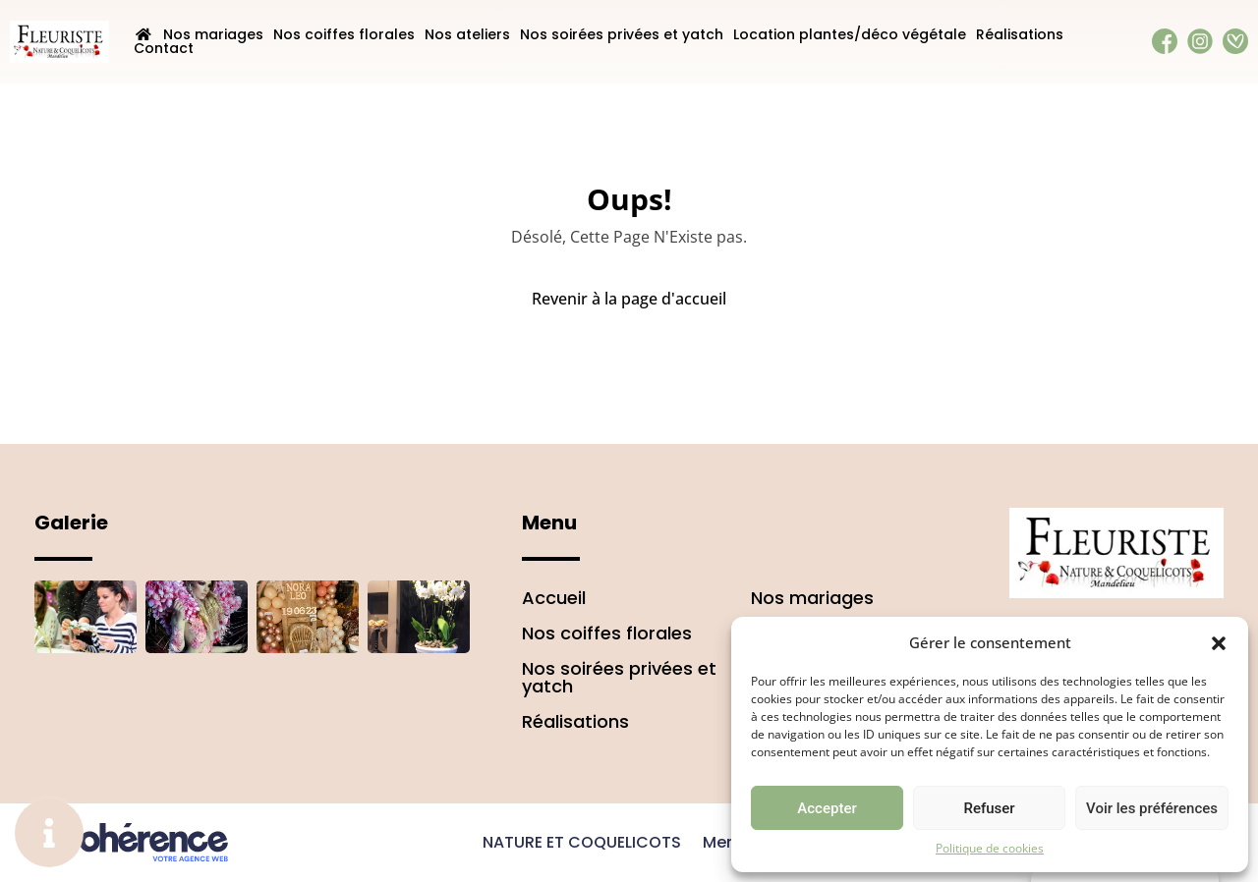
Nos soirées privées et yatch (621, 34)
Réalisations (1019, 34)
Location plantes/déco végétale (849, 34)
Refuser (988, 808)
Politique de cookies (990, 848)
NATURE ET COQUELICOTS (582, 842)
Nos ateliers (467, 34)
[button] (1219, 642)
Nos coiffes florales (344, 34)
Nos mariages (213, 34)
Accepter (826, 808)
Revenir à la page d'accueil (629, 298)
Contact (164, 48)
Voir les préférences (1152, 808)
